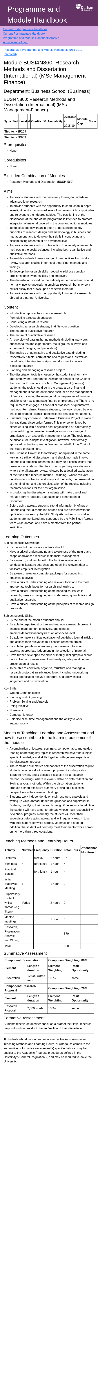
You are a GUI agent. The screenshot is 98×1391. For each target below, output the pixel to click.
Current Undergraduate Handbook (25, 29)
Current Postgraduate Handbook (24, 33)
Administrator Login (15, 42)
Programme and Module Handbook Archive (31, 37)
